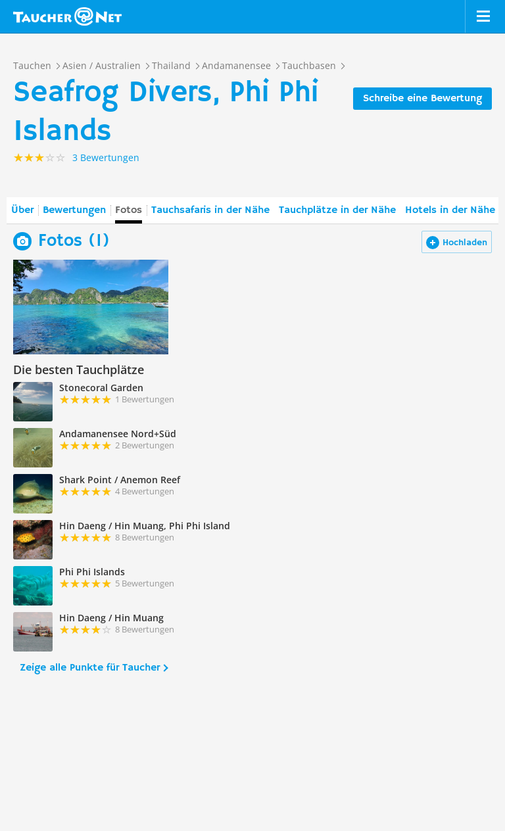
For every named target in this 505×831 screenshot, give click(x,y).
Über (22, 210)
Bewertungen (74, 210)
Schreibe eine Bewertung (422, 98)
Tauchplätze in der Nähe (337, 210)
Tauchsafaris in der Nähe (210, 210)
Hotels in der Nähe (450, 210)
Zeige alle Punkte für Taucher (90, 668)
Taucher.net (67, 16)
